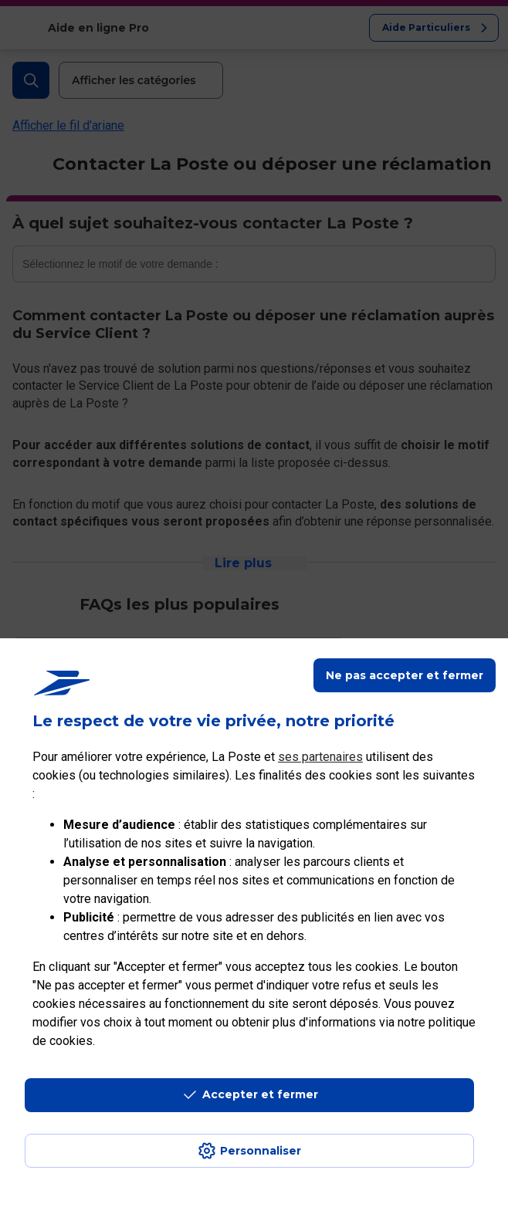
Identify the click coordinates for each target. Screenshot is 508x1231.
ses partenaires (320, 756)
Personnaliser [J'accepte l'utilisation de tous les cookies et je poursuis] (260, 1151)
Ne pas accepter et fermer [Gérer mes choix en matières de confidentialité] (404, 675)
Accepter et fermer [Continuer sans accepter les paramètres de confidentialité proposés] (260, 1094)
